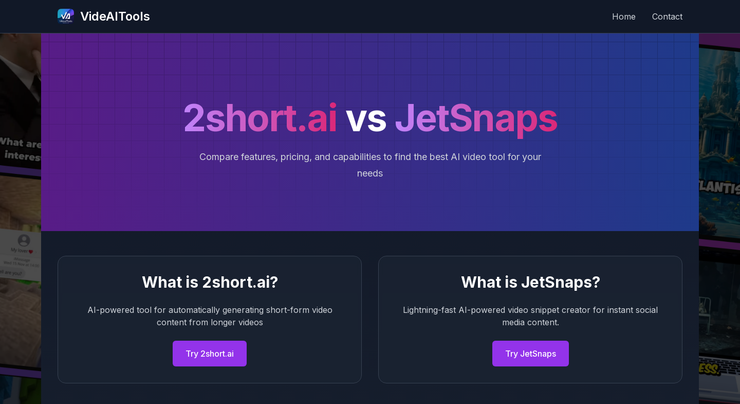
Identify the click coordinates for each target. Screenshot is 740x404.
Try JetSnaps (530, 353)
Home (624, 16)
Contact (667, 16)
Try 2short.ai (210, 353)
